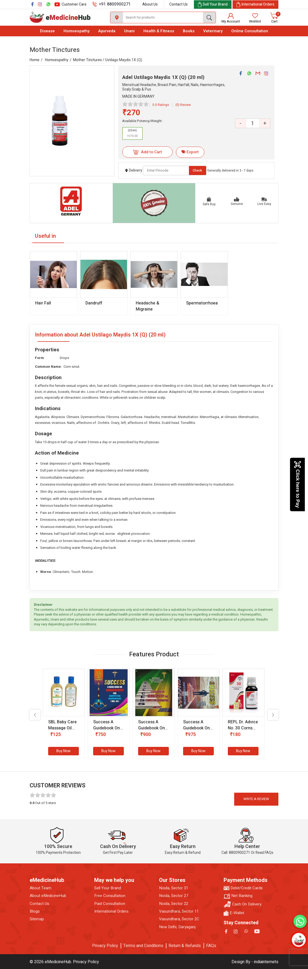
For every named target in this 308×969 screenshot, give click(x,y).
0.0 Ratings (160, 104)
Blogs (35, 911)
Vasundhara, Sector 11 (179, 911)
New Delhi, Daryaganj (177, 927)
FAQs (211, 946)
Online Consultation (249, 31)
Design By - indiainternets (255, 962)
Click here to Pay (297, 484)
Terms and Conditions (143, 946)
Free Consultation (109, 896)
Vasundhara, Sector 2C (179, 919)
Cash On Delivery (242, 904)
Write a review (256, 798)
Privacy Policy (105, 946)
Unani (129, 31)
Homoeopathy (76, 31)
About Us (150, 4)
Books (188, 31)
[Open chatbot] (298, 939)
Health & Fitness (158, 31)
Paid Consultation (109, 904)
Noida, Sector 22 (173, 904)
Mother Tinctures (87, 60)
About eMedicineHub (48, 896)
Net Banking (238, 896)
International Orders (111, 911)
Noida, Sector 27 (173, 896)
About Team (40, 888)
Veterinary (213, 31)
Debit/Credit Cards (243, 888)
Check (197, 170)
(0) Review (183, 104)
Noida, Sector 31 (173, 888)
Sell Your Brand (107, 888)
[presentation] (35, 715)
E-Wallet (234, 913)
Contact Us (178, 4)
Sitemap (37, 919)
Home (34, 60)
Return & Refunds (185, 946)
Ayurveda (106, 31)
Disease (47, 31)
